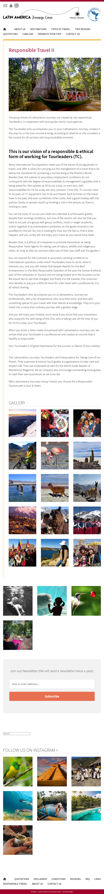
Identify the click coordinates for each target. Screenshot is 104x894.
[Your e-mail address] (52, 684)
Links (97, 878)
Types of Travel (60, 29)
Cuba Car (27, 33)
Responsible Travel (15, 883)
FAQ (87, 878)
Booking (75, 878)
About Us (19, 29)
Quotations (10, 33)
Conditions (58, 878)
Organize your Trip (49, 33)
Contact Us (73, 33)
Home (6, 29)
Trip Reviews (82, 29)
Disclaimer (40, 878)
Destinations (38, 29)
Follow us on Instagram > (30, 750)
